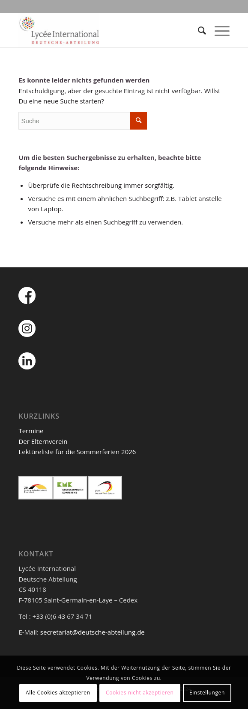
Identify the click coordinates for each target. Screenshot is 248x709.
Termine (30, 430)
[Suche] (197, 30)
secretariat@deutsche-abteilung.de (92, 632)
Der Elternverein (42, 441)
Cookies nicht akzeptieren (140, 692)
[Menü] (218, 30)
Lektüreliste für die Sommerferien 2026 (77, 451)
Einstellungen (207, 692)
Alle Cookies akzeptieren (58, 692)
